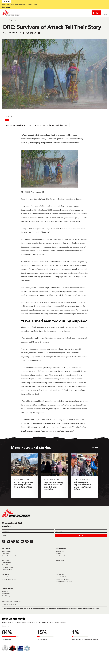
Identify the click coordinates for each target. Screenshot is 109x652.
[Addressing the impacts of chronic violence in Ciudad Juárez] (84, 475)
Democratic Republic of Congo (18, 125)
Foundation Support (7, 567)
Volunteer (58, 558)
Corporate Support (7, 569)
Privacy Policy (6, 593)
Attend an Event (60, 555)
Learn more (6, 7)
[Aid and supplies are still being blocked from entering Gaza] (24, 475)
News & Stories (16, 21)
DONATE (96, 13)
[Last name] (81, 531)
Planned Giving (6, 565)
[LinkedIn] (27, 541)
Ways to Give (5, 558)
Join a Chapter (60, 560)
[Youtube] (22, 541)
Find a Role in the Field (62, 579)
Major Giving (5, 560)
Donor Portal (5, 553)
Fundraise (58, 553)
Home (5, 21)
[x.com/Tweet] (13, 541)
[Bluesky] (8, 541)
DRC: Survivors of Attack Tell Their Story (51, 125)
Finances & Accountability (9, 555)
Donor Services (6, 551)
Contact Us (5, 591)
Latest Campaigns (60, 551)
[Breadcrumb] (54, 20)
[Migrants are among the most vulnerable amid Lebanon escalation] (54, 475)
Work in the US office (61, 577)
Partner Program (6, 562)
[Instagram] (17, 541)
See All (94, 447)
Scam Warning (6, 596)
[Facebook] (4, 541)
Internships (59, 584)
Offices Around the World (9, 579)
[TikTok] (31, 541)
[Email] (28, 535)
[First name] (28, 531)
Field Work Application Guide (64, 581)
